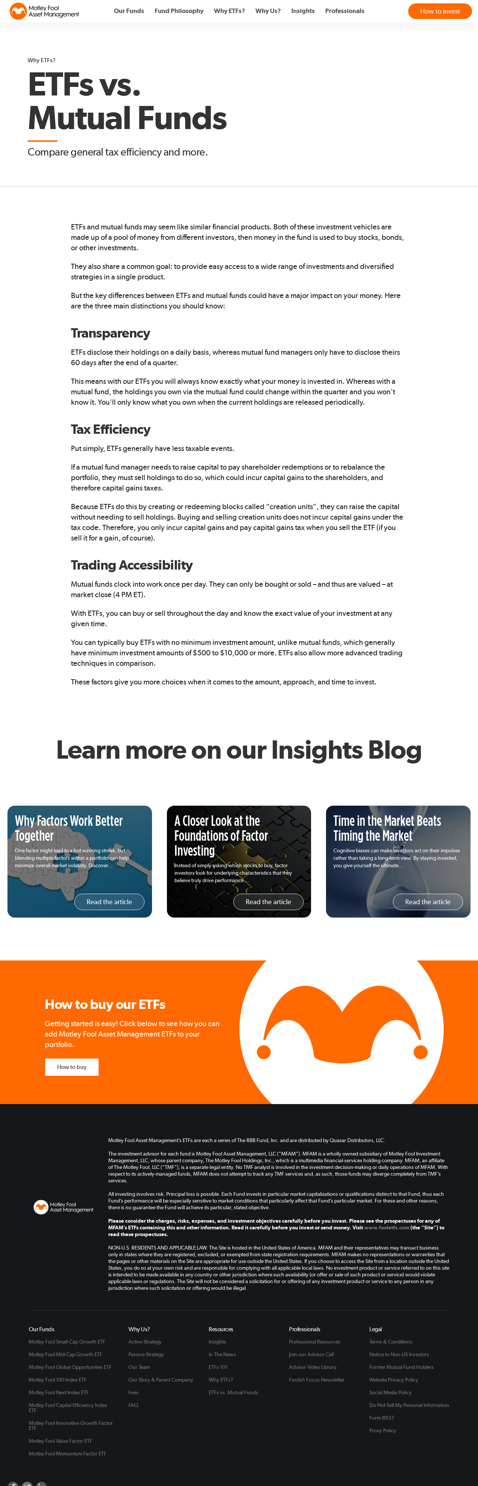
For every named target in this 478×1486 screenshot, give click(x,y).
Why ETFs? (221, 1380)
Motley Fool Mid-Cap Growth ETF (65, 1354)
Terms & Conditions (390, 1342)
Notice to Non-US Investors (399, 1354)
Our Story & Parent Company (160, 1380)
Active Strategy (145, 1342)
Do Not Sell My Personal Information (409, 1405)
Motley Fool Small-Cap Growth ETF (67, 1342)
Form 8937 (381, 1418)
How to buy (72, 1066)
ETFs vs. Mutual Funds (233, 1392)
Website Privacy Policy (393, 1380)
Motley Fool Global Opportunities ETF (70, 1367)
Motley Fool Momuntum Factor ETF (67, 1454)
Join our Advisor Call (311, 1354)
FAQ (133, 1405)
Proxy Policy (382, 1430)
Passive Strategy (146, 1354)
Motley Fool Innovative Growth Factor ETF (71, 1425)
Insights (217, 1342)
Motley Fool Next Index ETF (59, 1392)
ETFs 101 (218, 1367)
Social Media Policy (390, 1392)
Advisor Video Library (312, 1367)
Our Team (139, 1367)
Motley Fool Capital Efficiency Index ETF (68, 1407)
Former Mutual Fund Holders (401, 1367)
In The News (222, 1354)
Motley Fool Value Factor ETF (60, 1441)
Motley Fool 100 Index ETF (58, 1380)
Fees (133, 1392)
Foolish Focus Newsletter (317, 1380)
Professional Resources (314, 1342)
